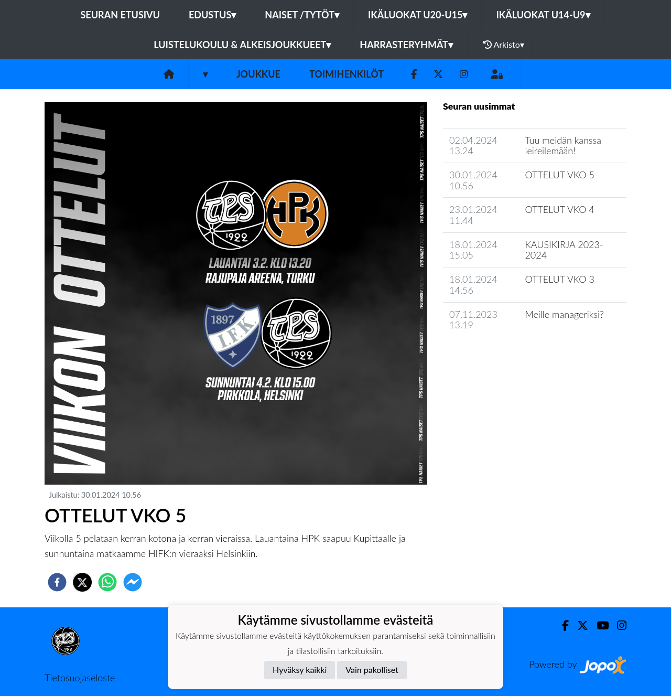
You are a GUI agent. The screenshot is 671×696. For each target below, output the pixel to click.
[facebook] (57, 582)
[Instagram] (464, 74)
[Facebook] (414, 74)
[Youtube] (598, 625)
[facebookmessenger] (132, 582)
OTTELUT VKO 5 (559, 174)
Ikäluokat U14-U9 (543, 14)
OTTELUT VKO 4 (559, 209)
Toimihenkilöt (346, 74)
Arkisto (503, 44)
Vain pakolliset (371, 669)
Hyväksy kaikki (300, 669)
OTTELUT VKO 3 (559, 279)
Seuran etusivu (120, 14)
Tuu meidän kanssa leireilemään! (563, 145)
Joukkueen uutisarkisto (496, 355)
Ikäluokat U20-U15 (417, 14)
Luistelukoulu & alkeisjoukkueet (242, 44)
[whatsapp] (107, 582)
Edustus (212, 14)
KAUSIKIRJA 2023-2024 (564, 250)
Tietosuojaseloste (80, 677)
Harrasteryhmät (406, 44)
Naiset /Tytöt (302, 14)
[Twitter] (438, 74)
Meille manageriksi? (564, 314)
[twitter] (82, 582)
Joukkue (258, 74)
